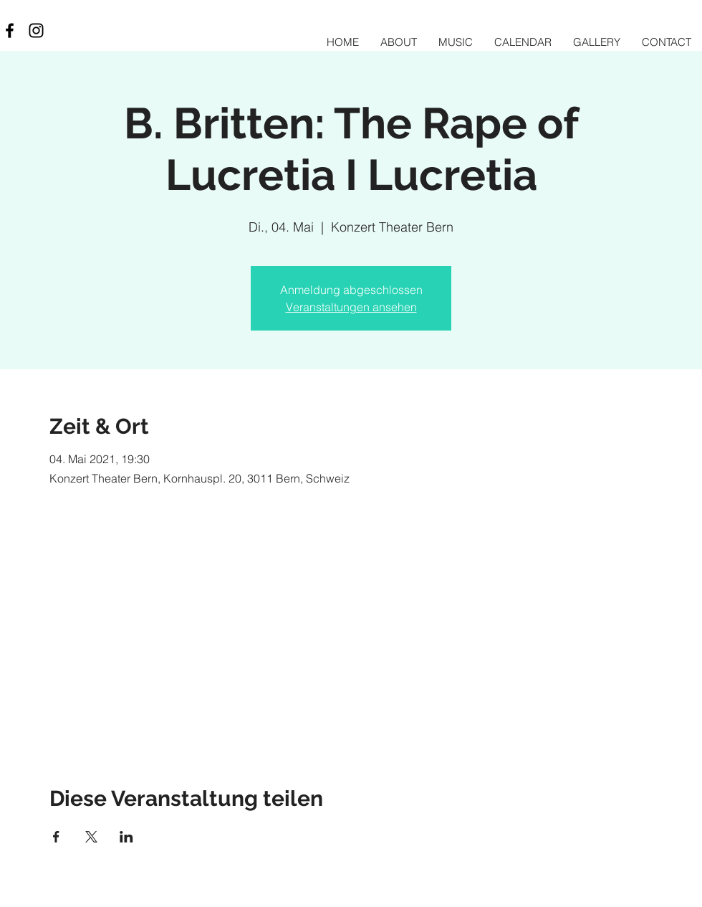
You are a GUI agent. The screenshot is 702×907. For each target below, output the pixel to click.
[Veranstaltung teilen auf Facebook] (56, 836)
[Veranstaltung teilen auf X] (91, 836)
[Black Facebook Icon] (9, 30)
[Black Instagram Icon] (36, 30)
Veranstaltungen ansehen (351, 307)
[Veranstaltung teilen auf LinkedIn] (126, 836)
